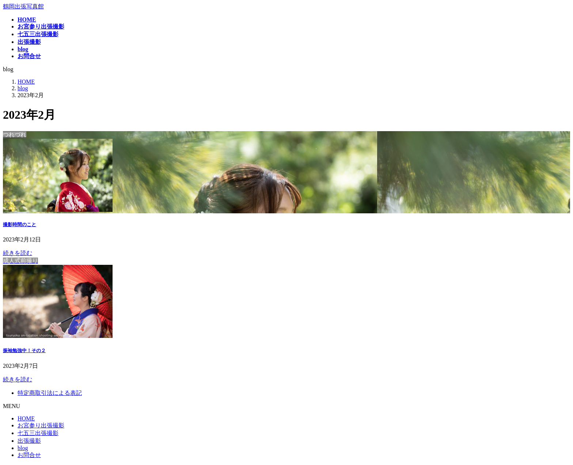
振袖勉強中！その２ (24, 350)
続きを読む (17, 253)
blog (23, 448)
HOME (26, 418)
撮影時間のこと (19, 224)
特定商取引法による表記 (50, 393)
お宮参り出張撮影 (41, 425)
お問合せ (29, 455)
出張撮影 (29, 441)
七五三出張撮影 (38, 433)
